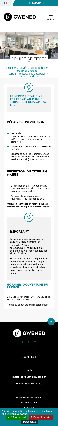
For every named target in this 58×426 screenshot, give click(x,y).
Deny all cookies (41, 417)
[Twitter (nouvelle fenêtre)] (28, 342)
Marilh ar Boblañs (27, 70)
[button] (22, 342)
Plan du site (29, 407)
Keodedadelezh (39, 67)
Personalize (29, 421)
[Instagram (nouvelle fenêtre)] (35, 342)
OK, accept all (17, 417)
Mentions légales (29, 402)
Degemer (11, 67)
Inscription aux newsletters (29, 397)
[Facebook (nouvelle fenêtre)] (22, 342)
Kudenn (36, 3)
